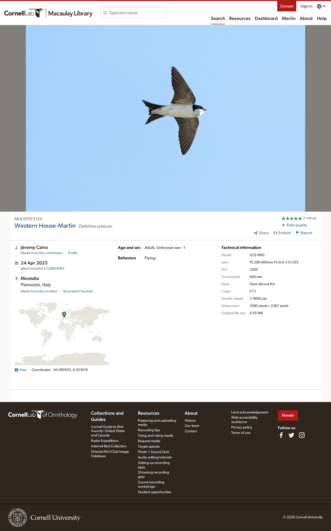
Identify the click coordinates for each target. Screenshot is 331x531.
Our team (192, 426)
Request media (149, 441)
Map (20, 370)
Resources (240, 18)
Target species (149, 446)
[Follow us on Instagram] (302, 435)
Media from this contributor (42, 253)
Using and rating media (155, 435)
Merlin (289, 18)
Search (218, 18)
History (190, 420)
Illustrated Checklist (78, 291)
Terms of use (240, 433)
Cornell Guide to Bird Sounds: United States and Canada (108, 431)
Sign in (306, 6)
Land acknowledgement (249, 412)
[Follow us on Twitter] (291, 435)
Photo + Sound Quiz (153, 452)
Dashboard (266, 18)
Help (322, 18)
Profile (73, 253)
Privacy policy (241, 427)
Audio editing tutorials (155, 457)
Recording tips (149, 430)
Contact (191, 431)
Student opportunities (154, 492)
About (306, 18)
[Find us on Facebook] (281, 435)
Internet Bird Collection (108, 446)
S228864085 (42, 268)
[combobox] (138, 13)
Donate (286, 6)
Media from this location (39, 291)
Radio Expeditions (105, 441)
